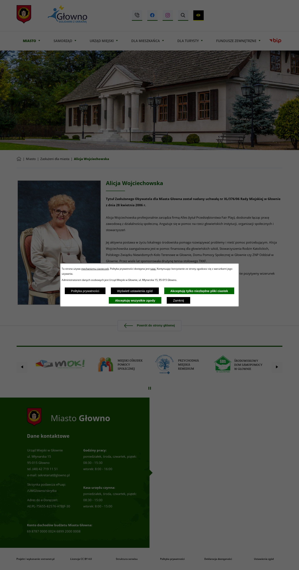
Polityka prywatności (85, 291)
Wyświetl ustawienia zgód (135, 291)
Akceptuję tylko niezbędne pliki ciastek (199, 291)
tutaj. (153, 268)
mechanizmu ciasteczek (95, 268)
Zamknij (178, 300)
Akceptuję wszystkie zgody (135, 300)
